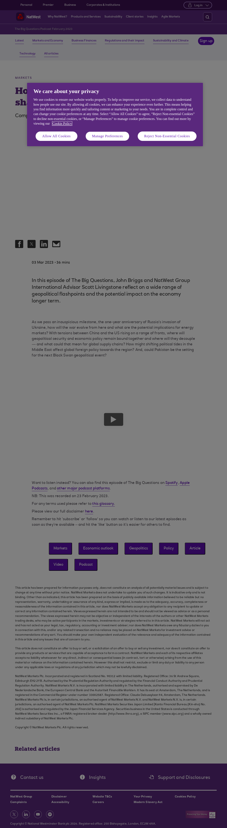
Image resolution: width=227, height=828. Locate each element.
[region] (115, 114)
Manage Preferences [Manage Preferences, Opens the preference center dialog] (107, 136)
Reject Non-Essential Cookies (167, 136)
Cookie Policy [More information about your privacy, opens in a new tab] (62, 123)
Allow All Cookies (56, 136)
